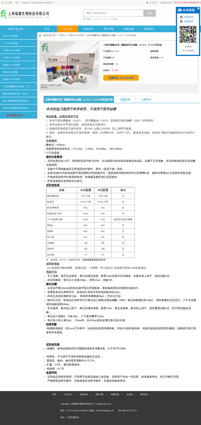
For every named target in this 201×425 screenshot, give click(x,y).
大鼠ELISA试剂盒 (11, 50)
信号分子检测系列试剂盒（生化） (18, 108)
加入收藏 (8, 3)
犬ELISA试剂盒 (10, 36)
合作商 (130, 394)
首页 (47, 29)
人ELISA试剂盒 (10, 43)
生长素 (97, 19)
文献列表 (88, 29)
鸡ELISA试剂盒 (10, 72)
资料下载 (108, 29)
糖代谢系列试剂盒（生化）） (17, 93)
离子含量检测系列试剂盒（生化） (18, 101)
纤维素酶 (113, 19)
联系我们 (149, 29)
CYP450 (104, 19)
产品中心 (67, 29)
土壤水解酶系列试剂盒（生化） (18, 86)
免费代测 (129, 29)
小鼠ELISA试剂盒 (11, 57)
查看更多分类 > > (16, 115)
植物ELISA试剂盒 (11, 64)
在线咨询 (188, 17)
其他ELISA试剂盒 (11, 79)
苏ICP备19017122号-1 (127, 410)
